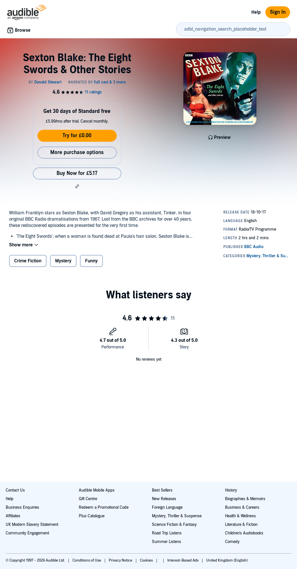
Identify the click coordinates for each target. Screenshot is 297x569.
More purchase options (77, 152)
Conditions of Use (87, 560)
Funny (91, 261)
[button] (77, 186)
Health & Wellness (240, 516)
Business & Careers (242, 507)
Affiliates (13, 516)
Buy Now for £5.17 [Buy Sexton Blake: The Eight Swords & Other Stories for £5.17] (77, 173)
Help (256, 12)
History (231, 490)
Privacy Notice (121, 560)
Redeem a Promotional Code (104, 507)
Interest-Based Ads (183, 560)
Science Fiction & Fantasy (174, 524)
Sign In (278, 12)
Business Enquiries (22, 507)
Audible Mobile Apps (97, 490)
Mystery (63, 261)
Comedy (232, 541)
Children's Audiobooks (244, 533)
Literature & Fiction (241, 524)
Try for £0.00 (77, 136)
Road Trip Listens (167, 533)
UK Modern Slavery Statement (32, 524)
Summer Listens (166, 541)
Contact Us (15, 490)
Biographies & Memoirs (245, 498)
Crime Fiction (27, 261)
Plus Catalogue (92, 516)
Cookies (147, 560)
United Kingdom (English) (227, 560)
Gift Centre (88, 498)
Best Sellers (162, 490)
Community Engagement (27, 533)
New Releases (164, 498)
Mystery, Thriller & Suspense (177, 516)
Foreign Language (167, 507)
